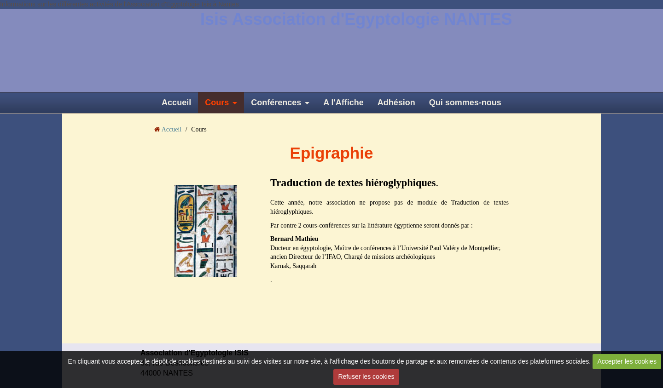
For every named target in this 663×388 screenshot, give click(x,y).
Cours (217, 102)
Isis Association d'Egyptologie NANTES (356, 19)
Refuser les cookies (366, 376)
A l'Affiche (343, 102)
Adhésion (396, 102)
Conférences (276, 102)
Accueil (176, 102)
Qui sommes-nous (465, 102)
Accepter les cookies (627, 361)
